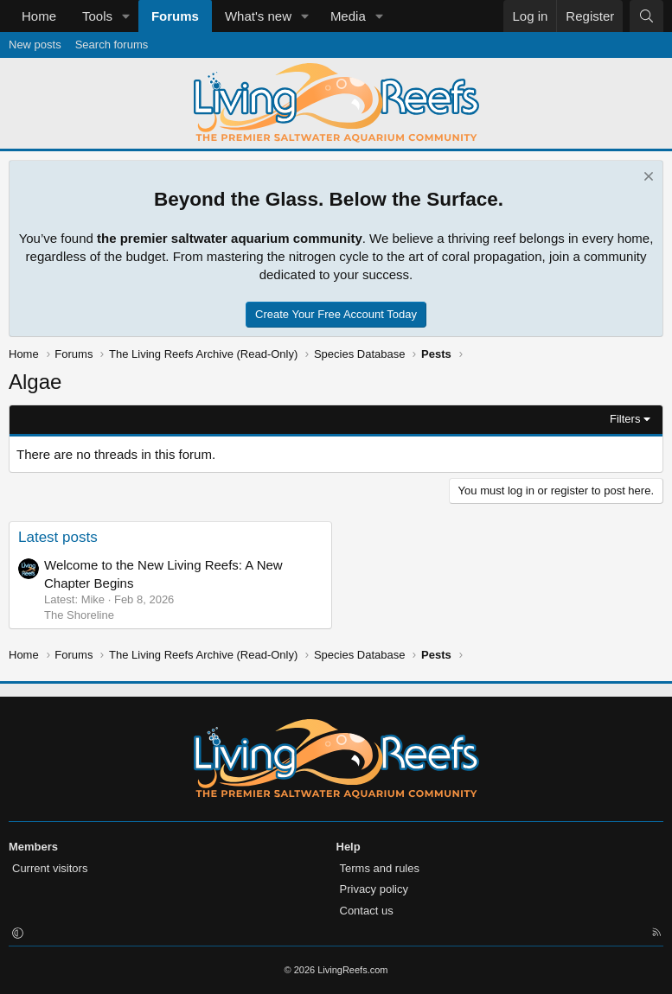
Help (348, 846)
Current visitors (49, 868)
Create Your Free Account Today (336, 314)
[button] (126, 16)
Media (348, 16)
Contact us (367, 910)
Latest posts (58, 537)
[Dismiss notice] (646, 178)
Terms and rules (379, 868)
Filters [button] (625, 418)
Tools (97, 16)
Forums (175, 16)
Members (33, 846)
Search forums (112, 44)
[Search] (646, 16)
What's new (258, 16)
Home (39, 16)
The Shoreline (79, 615)
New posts (35, 44)
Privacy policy (374, 888)
